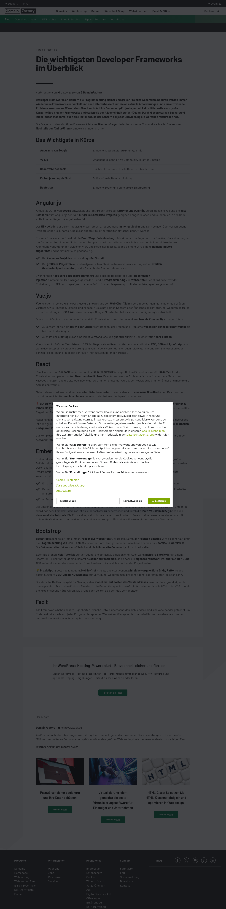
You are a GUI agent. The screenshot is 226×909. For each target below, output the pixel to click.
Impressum (63, 490)
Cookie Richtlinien (153, 430)
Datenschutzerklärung (140, 434)
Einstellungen (68, 501)
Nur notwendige (132, 501)
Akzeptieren (159, 501)
